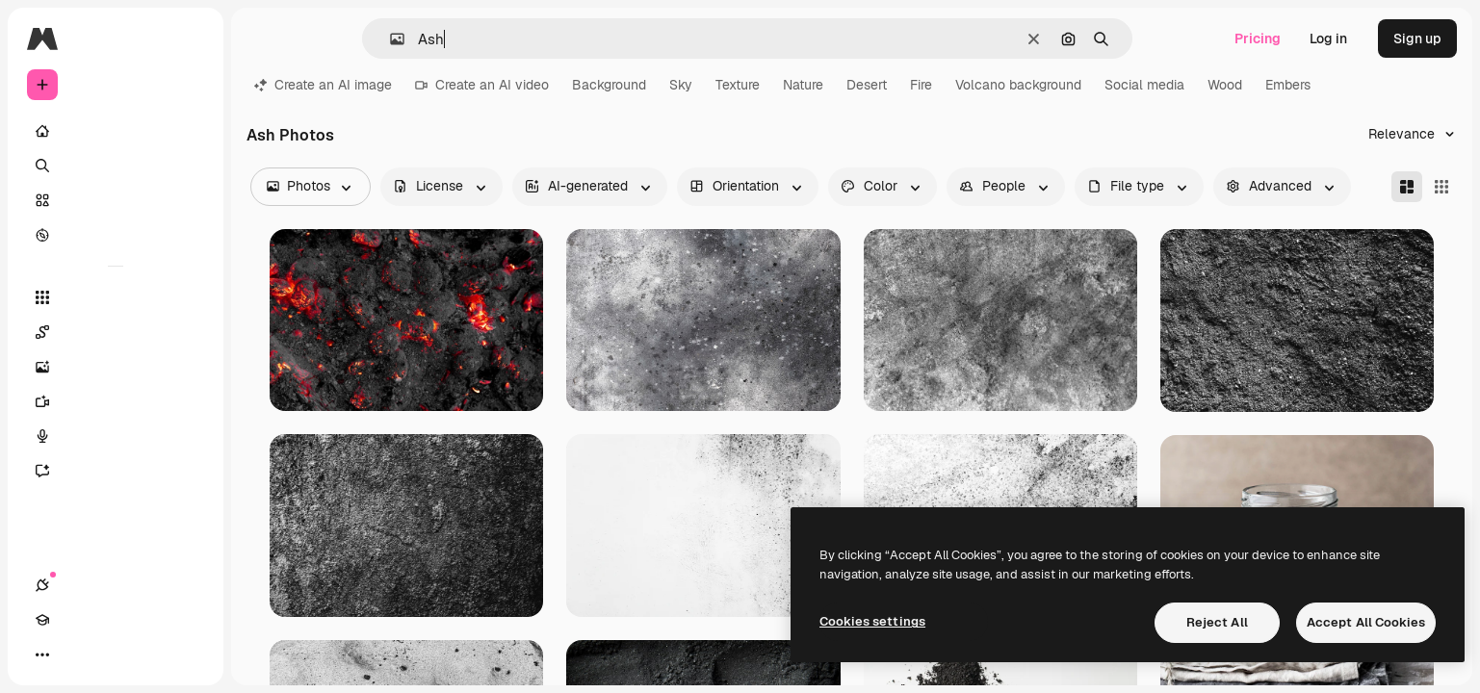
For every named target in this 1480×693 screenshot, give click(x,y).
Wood (1224, 84)
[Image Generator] (115, 366)
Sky (680, 84)
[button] (389, 39)
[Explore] (115, 234)
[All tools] (115, 297)
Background (609, 84)
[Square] (1441, 186)
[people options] (1006, 186)
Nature (803, 84)
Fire (921, 84)
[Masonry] (1406, 186)
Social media (1144, 84)
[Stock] (115, 200)
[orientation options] (747, 186)
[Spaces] (115, 332)
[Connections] (42, 654)
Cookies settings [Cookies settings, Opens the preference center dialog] (872, 621)
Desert (866, 84)
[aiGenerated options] (589, 186)
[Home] (115, 131)
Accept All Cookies (1366, 622)
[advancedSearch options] (1282, 186)
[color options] (882, 186)
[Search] (115, 165)
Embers (1288, 84)
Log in (1328, 38)
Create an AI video (482, 84)
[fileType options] (1139, 186)
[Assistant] (115, 470)
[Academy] (77, 654)
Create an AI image (323, 84)
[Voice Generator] (115, 436)
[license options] (441, 186)
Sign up (1417, 38)
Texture (737, 84)
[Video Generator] (115, 401)
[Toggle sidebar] (188, 38)
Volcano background (1018, 84)
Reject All (1217, 622)
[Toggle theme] (111, 654)
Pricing (1257, 38)
